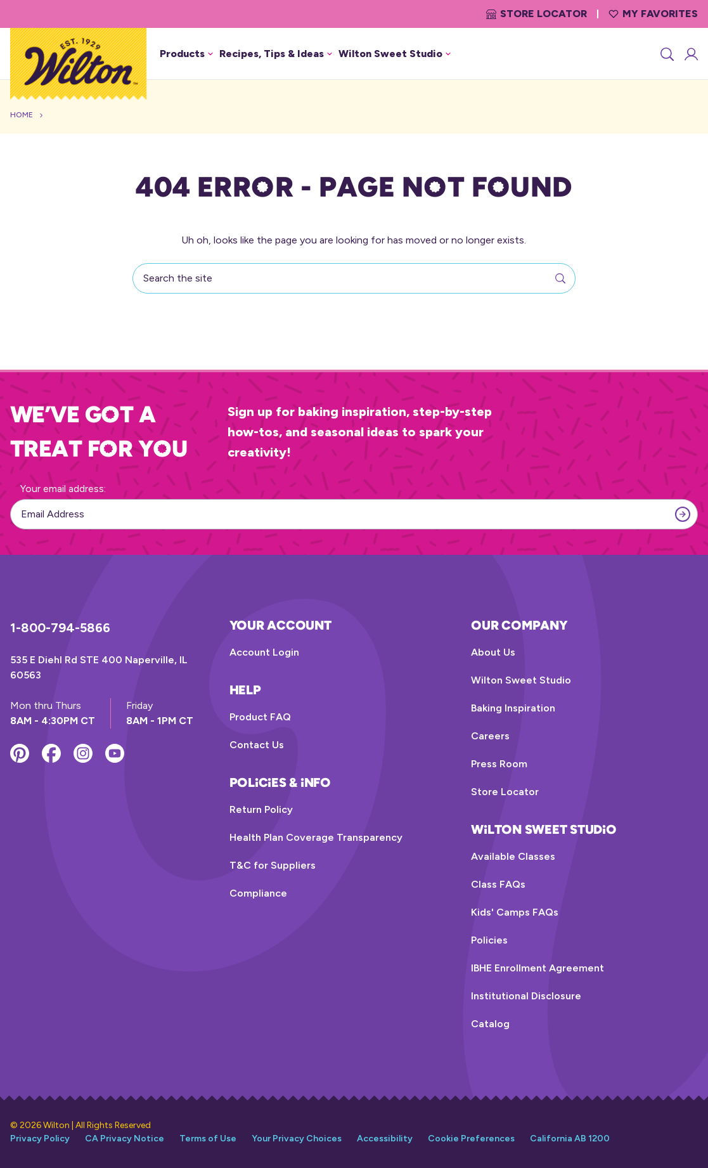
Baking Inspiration (513, 708)
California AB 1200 (570, 1138)
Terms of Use (207, 1138)
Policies (489, 940)
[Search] (666, 54)
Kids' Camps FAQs (514, 912)
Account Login (264, 652)
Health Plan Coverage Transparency (315, 837)
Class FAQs (498, 884)
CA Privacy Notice (124, 1138)
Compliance (258, 893)
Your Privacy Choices (297, 1138)
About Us (493, 652)
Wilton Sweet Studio (521, 680)
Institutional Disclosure (526, 996)
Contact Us (256, 745)
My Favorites (653, 14)
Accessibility (385, 1138)
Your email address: (63, 489)
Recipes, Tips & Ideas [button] (275, 54)
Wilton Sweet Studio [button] (394, 54)
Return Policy (261, 809)
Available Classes (513, 856)
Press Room (499, 764)
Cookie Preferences (471, 1138)
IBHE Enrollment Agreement (537, 968)
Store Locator (536, 14)
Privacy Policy (40, 1138)
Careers (490, 736)
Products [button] (186, 54)
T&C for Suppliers (272, 865)
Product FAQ (260, 717)
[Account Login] (690, 54)
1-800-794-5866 (60, 627)
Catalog (490, 1024)
